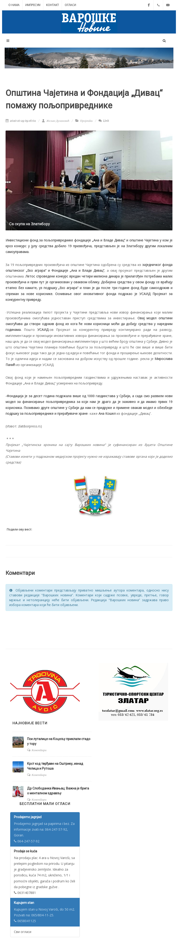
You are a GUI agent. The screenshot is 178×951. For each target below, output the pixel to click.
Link (104, 121)
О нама (13, 5)
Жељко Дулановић (55, 121)
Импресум (32, 5)
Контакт (52, 5)
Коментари (39, 750)
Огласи (70, 5)
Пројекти (86, 121)
